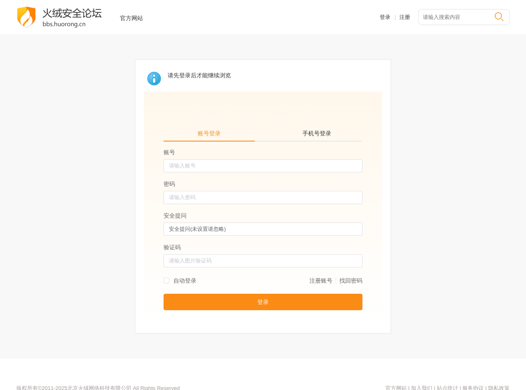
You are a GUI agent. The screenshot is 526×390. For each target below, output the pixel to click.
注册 (404, 17)
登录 (385, 17)
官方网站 (131, 18)
